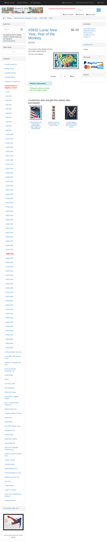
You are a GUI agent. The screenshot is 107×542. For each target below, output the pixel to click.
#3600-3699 (9, 245)
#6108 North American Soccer (13, 535)
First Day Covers (10, 383)
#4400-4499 (9, 279)
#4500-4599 (9, 284)
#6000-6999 (9, 348)
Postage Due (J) (10, 430)
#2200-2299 (9, 185)
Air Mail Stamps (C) (11, 64)
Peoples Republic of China (13, 413)
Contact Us (86, 37)
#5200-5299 (9, 313)
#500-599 (8, 113)
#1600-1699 (9, 160)
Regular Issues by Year (12, 477)
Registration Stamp (11, 439)
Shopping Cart (87, 44)
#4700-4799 (9, 292)
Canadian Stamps (10, 73)
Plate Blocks (8, 422)
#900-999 (8, 130)
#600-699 (8, 117)
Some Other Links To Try (85, 2)
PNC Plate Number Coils (12, 426)
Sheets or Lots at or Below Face (13, 455)
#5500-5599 (9, 326)
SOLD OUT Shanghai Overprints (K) (11, 448)
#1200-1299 (9, 143)
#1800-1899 (9, 168)
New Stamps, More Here (11, 508)
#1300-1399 (9, 147)
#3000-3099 (9, 220)
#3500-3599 (9, 241)
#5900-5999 (9, 343)
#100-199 (8, 96)
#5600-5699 (9, 330)
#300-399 (8, 104)
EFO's (7, 379)
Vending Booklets (10, 500)
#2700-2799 (9, 207)
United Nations (9, 485)
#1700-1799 (9, 164)
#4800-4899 (9, 296)
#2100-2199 (9, 181)
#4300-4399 (9, 275)
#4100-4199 (9, 266)
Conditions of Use (89, 35)
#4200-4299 (9, 271)
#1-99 (7, 92)
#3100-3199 (9, 224)
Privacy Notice (87, 33)
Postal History (9, 434)
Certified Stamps (10, 77)
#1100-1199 (9, 139)
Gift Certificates (9, 388)
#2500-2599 (9, 198)
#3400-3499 (9, 237)
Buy (72, 76)
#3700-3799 (9, 249)
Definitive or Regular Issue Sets (13, 363)
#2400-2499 (9, 194)
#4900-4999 (9, 301)
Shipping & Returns (89, 31)
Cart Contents (68, 14)
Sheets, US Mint (10, 460)
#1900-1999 (9, 173)
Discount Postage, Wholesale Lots (10, 370)
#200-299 (8, 100)
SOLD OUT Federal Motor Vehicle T (13, 495)
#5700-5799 (9, 335)
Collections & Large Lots (12, 81)
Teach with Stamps (89, 29)
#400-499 (8, 109)
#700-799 (8, 121)
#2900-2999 (9, 215)
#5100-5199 (9, 309)
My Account (90, 14)
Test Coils (8, 481)
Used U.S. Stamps (10, 490)
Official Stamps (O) (11, 409)
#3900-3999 (9, 258)
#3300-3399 (9, 232)
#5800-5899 (9, 339)
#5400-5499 (9, 322)
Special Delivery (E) (11, 468)
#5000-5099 (9, 305)
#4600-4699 (9, 288)
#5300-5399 (9, 318)
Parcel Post (8, 417)
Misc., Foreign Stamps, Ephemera (12, 404)
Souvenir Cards (10, 464)
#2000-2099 (9, 177)
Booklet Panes (9, 68)
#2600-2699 (9, 203)
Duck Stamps (9, 375)
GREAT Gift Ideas (10, 392)
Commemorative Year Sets (13, 352)
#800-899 (8, 126)
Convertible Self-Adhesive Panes (13, 357)
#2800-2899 (9, 211)
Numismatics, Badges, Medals (12, 397)
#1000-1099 (9, 134)
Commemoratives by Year (13, 473)
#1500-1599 (9, 156)
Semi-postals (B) (10, 443)
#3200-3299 (9, 228)
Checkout (80, 14)
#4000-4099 (9, 262)
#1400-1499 (9, 151)
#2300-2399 (9, 190)
